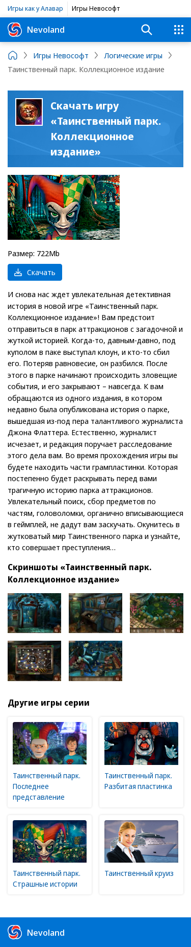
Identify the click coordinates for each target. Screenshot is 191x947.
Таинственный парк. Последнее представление (46, 786)
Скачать (35, 272)
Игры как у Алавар (35, 8)
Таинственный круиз (139, 873)
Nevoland (36, 29)
